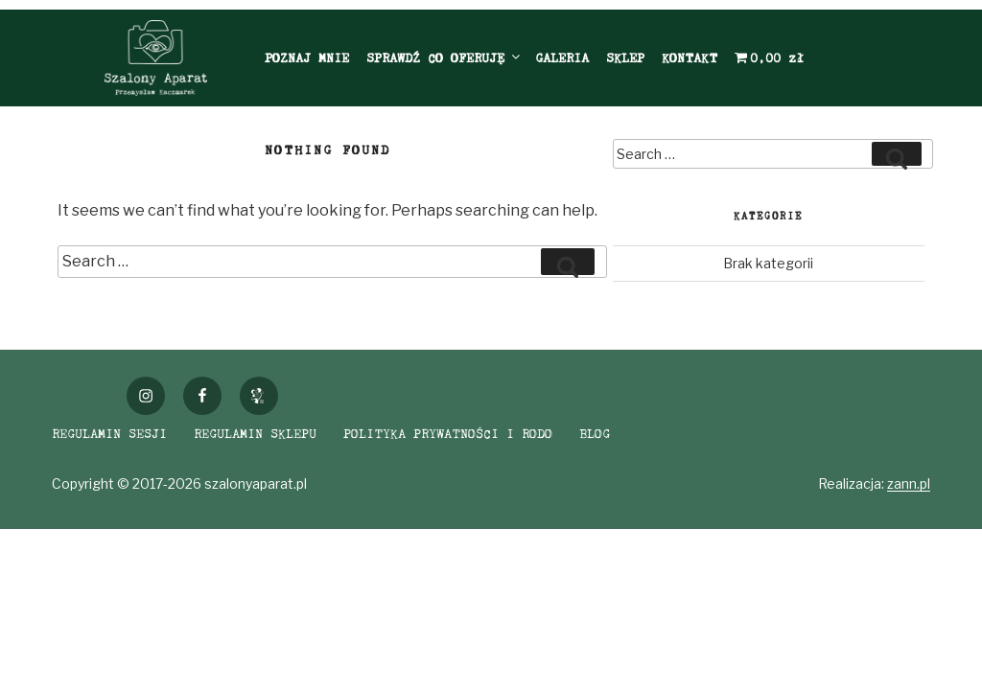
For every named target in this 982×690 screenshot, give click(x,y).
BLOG (594, 433)
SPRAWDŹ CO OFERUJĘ (444, 57)
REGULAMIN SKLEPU (255, 433)
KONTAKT (689, 57)
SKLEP (625, 57)
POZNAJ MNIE (307, 57)
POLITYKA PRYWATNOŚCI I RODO (447, 433)
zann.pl (908, 483)
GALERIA (562, 57)
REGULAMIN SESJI (109, 433)
